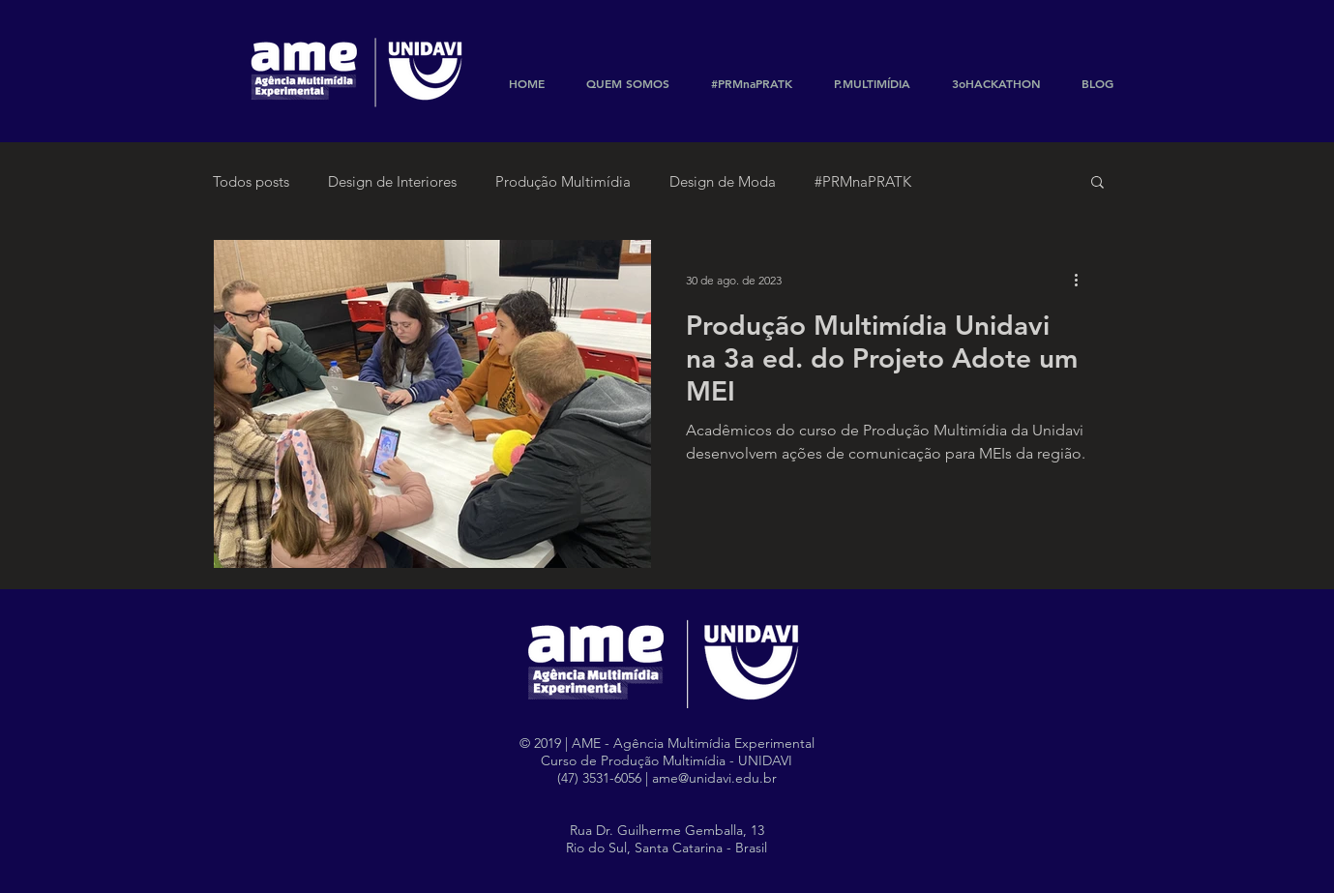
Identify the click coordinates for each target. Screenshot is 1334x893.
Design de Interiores (392, 181)
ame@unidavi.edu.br (714, 778)
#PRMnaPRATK (863, 181)
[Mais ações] (1083, 279)
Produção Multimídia (563, 181)
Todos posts (251, 181)
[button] (1097, 183)
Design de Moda (722, 181)
